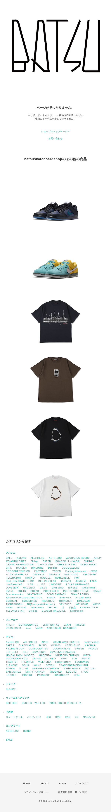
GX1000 (21, 607)
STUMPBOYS (83, 597)
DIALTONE (37, 568)
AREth (97, 558)
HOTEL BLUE (72, 645)
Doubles (53, 568)
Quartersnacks (14, 594)
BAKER (10, 645)
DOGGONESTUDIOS (18, 571)
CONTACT (82, 783)
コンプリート (13, 726)
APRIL (45, 642)
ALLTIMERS (37, 558)
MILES (43, 587)
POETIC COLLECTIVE (76, 591)
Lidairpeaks (77, 611)
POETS (22, 591)
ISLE (25, 652)
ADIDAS (21, 558)
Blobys (34, 561)
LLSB (30, 584)
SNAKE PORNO (80, 594)
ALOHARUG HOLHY (78, 558)
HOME (27, 783)
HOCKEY (30, 578)
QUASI (97, 591)
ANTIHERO (55, 558)
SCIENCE (50, 658)
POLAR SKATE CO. (17, 658)
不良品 (72, 607)
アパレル (10, 553)
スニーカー (12, 619)
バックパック (34, 717)
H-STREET (12, 652)
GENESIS (54, 574)
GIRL (9, 568)
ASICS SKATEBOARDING (62, 628)
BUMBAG (89, 561)
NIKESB (72, 587)
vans (28, 628)
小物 (48, 717)
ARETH (10, 625)
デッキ (9, 637)
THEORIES (47, 601)
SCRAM (10, 668)
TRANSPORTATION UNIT (73, 665)
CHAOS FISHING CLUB (19, 564)
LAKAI (93, 581)
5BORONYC (82, 662)
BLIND (43, 645)
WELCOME (82, 604)
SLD (74, 658)
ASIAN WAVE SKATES (66, 642)
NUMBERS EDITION (67, 655)
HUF (76, 578)
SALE (9, 558)
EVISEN (56, 571)
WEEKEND (44, 662)
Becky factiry (91, 642)
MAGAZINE (89, 717)
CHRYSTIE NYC (67, 564)
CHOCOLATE (45, 564)
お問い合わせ (55, 138)
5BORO (52, 607)
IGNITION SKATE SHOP (20, 581)
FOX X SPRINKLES (17, 574)
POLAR (34, 591)
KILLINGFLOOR (15, 648)
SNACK (51, 597)
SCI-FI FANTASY (56, 594)
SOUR (25, 665)
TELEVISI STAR (15, 611)
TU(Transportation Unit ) (41, 604)
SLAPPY (11, 689)
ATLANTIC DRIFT (16, 561)
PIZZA (9, 591)
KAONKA (90, 645)
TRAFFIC (11, 662)
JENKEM (81, 581)
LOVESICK (12, 587)
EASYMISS (40, 571)
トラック (10, 684)
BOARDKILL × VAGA (67, 561)
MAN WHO (58, 587)
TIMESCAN (83, 601)
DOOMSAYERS (70, 568)
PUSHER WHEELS (33, 703)
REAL (77, 675)
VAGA (9, 607)
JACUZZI (66, 581)
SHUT (64, 658)
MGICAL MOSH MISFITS (20, 655)
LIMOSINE (56, 584)
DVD (57, 717)
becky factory (63, 662)
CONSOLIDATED (28, 625)
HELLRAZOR (13, 578)
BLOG (62, 783)
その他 (9, 712)
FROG (94, 571)
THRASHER (65, 601)
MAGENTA (29, 587)
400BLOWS (37, 607)
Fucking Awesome (75, 571)
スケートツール (14, 717)
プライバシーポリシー (36, 792)
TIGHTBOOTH (14, 604)
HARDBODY (90, 574)
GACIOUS (38, 574)
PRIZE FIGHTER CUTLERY (66, 703)
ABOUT (45, 783)
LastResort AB (14, 584)
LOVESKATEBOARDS (62, 652)
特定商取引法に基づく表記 (72, 792)
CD (76, 717)
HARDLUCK (71, 574)
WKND (96, 604)
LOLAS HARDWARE (77, 584)
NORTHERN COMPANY (46, 668)
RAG (67, 717)
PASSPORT (88, 587)
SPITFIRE (65, 597)
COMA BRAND (89, 564)
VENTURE (65, 604)
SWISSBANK (29, 601)
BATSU (47, 561)
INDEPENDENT (47, 581)
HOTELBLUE (62, 578)
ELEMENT (12, 665)
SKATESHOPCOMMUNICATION (24, 597)
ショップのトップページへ (55, 131)
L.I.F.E (41, 584)
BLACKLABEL (27, 645)
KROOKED (55, 672)
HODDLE (45, 578)
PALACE (93, 648)
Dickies (33, 611)
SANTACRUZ (34, 594)
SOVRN (50, 665)
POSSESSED (51, 591)
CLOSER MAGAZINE (54, 611)
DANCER (21, 568)
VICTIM (23, 668)
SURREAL (12, 601)
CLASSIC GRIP (89, 607)
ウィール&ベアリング (17, 698)
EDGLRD (71, 672)
